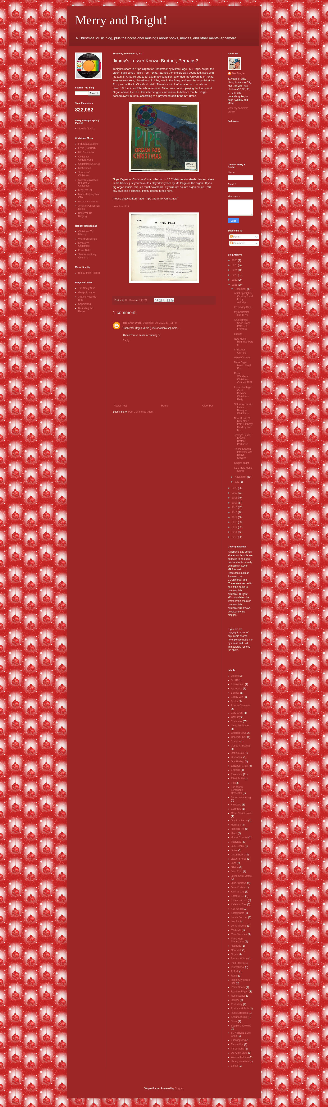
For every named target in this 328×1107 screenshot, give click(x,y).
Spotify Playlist (86, 128)
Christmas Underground (85, 158)
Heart (234, 833)
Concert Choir (238, 737)
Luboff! (238, 333)
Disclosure (237, 757)
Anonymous (237, 684)
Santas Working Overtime (87, 256)
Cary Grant (237, 712)
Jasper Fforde (238, 858)
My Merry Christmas (84, 244)
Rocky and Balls (240, 1008)
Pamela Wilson (239, 958)
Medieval (236, 930)
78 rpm (235, 675)
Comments (237, 243)
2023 (235, 275)
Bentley (235, 692)
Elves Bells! (84, 250)
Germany (236, 808)
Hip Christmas (86, 152)
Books (234, 701)
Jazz (233, 863)
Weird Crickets (242, 357)
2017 (235, 502)
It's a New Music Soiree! (243, 469)
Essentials (236, 774)
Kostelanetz (237, 912)
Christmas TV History (85, 233)
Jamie (234, 850)
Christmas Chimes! (240, 351)
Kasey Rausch (239, 900)
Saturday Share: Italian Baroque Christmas (243, 409)
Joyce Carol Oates (241, 875)
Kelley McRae (238, 904)
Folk (233, 782)
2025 (235, 265)
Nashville (236, 945)
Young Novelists (240, 1061)
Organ (234, 954)
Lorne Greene (238, 925)
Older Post (208, 405)
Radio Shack (238, 987)
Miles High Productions (237, 940)
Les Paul (236, 921)
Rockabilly (236, 1004)
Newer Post (120, 405)
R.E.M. (235, 971)
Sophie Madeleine (241, 1025)
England (235, 769)
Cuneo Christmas (240, 745)
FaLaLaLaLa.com (88, 143)
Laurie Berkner (239, 917)
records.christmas (88, 201)
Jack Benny (237, 846)
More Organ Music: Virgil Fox (242, 365)
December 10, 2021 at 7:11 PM (160, 322)
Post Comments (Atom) (141, 411)
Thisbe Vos (237, 1044)
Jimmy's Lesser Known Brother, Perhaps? (242, 440)
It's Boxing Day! (242, 307)
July (237, 481)
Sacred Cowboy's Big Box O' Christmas (88, 182)
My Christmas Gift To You (241, 313)
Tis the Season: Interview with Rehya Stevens (243, 453)
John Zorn (236, 871)
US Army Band (239, 1052)
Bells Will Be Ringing (85, 214)
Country (235, 741)
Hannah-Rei (237, 828)
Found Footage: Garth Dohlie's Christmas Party (243, 393)
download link (121, 206)
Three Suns (237, 1048)
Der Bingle (238, 73)
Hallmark (236, 824)
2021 (235, 284)
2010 (235, 537)
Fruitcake (236, 804)
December (241, 289)
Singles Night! (242, 462)
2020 (235, 488)
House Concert (239, 837)
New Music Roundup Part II (243, 341)
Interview (236, 841)
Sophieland (84, 304)
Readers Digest (239, 991)
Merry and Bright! (121, 20)
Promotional (237, 967)
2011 (235, 531)
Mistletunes (84, 168)
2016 (235, 507)
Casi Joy (236, 717)
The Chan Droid (132, 322)
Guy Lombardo (239, 820)
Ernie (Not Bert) (87, 148)
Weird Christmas (87, 238)
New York (236, 950)
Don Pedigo (237, 761)
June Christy (238, 887)
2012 (235, 527)
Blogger (179, 1088)
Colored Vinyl (238, 732)
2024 (235, 269)
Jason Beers (238, 854)
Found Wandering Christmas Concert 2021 (243, 378)
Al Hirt (234, 680)
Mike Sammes (239, 934)
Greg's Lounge (86, 292)
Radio (234, 975)
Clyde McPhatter (240, 725)
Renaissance (238, 995)
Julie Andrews (238, 883)
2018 (235, 497)
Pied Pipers (237, 962)
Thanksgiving (238, 1040)
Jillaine (235, 867)
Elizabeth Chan (239, 765)
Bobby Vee (237, 696)
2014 (235, 517)
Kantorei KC (238, 896)
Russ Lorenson (239, 1012)
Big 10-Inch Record (89, 272)
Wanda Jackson (240, 1057)
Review (235, 999)
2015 (235, 512)
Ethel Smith (237, 778)
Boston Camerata (240, 705)
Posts (235, 236)
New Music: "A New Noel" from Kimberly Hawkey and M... (243, 424)
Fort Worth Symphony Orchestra (237, 790)
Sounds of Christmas (84, 174)
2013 (235, 522)
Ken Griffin (237, 908)
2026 (235, 260)
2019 (235, 492)
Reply (126, 340)
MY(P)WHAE (85, 190)
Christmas (236, 721)
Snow (234, 1021)
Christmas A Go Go (89, 163)
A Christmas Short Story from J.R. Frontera (242, 324)
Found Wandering (241, 797)
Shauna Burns (239, 1017)
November (241, 477)
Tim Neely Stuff (86, 288)
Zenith (234, 1065)
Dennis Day (237, 753)
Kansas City (237, 891)
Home (164, 405)
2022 (235, 279)
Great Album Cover (241, 813)
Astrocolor (236, 688)
